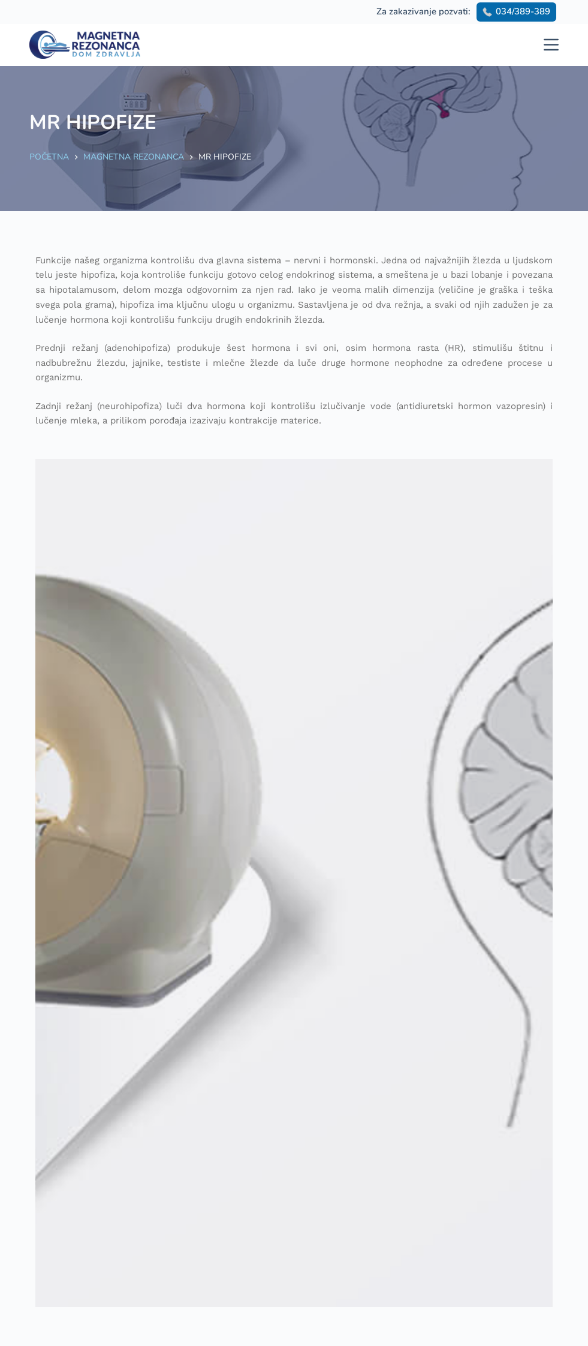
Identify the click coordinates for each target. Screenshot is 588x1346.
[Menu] (551, 44)
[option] (294, 883)
